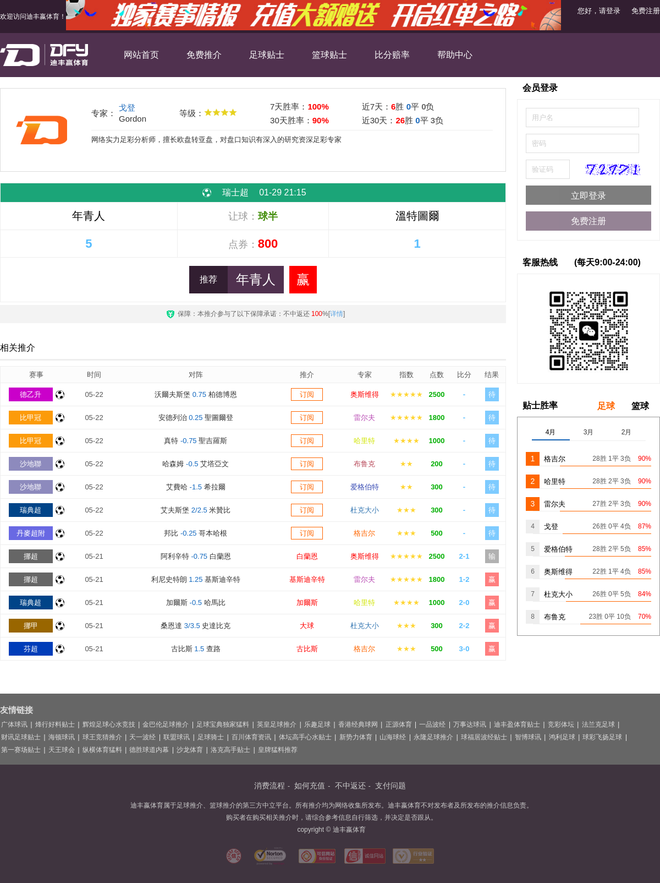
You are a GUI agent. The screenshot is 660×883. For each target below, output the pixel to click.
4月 (551, 432)
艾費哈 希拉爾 (196, 487)
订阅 (307, 394)
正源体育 (399, 724)
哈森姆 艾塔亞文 (195, 464)
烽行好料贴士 (55, 724)
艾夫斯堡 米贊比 (195, 510)
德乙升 (30, 394)
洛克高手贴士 (230, 750)
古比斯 (307, 649)
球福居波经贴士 (484, 737)
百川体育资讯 (251, 737)
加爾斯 (307, 602)
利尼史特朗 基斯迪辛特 (196, 579)
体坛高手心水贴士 (305, 737)
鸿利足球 (562, 737)
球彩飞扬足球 (602, 737)
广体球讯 (14, 724)
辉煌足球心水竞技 (108, 724)
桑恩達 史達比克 (195, 626)
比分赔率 (392, 54)
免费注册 (645, 11)
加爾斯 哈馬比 (196, 602)
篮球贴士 (329, 54)
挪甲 (31, 626)
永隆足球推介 (433, 737)
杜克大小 (364, 510)
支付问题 (390, 785)
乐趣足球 (317, 724)
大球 (307, 626)
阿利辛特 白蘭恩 (196, 556)
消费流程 (269, 785)
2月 (627, 432)
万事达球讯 (469, 724)
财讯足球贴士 (21, 737)
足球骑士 (210, 737)
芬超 (31, 649)
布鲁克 (364, 464)
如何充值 (309, 785)
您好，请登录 (599, 11)
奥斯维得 (364, 394)
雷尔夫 (364, 417)
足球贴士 (266, 54)
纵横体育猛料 (102, 750)
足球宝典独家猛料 (222, 724)
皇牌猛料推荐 (278, 750)
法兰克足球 (598, 724)
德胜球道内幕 (149, 750)
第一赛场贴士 (21, 750)
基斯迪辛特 (307, 579)
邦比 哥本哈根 (195, 533)
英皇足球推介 (276, 724)
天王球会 (61, 750)
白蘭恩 (307, 556)
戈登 (127, 107)
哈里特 (364, 441)
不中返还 (350, 785)
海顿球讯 (61, 737)
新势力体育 (355, 737)
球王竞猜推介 (102, 737)
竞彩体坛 (561, 724)
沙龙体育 (190, 750)
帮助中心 (454, 54)
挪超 (31, 556)
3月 (589, 432)
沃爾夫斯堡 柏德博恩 (196, 394)
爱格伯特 (364, 487)
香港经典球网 (358, 724)
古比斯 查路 (196, 649)
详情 (336, 314)
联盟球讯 (176, 737)
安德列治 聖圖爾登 (196, 417)
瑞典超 (30, 510)
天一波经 (142, 737)
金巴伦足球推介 (165, 724)
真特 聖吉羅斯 (195, 441)
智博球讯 (528, 737)
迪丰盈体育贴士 (517, 724)
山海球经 (393, 737)
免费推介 (204, 54)
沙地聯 (30, 464)
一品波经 (432, 724)
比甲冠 (30, 417)
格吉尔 (364, 533)
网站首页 (141, 54)
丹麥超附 (30, 533)
